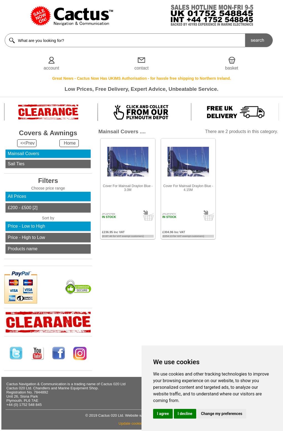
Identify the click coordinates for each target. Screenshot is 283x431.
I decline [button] (185, 413)
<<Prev (27, 143)
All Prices (17, 196)
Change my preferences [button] (221, 413)
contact (141, 68)
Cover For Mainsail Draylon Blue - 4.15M (188, 188)
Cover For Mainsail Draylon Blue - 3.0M (128, 188)
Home (70, 143)
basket (231, 68)
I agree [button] (163, 413)
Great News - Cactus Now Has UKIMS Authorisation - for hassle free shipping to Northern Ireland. (141, 78)
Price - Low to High (26, 226)
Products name (23, 248)
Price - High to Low (26, 237)
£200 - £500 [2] (23, 207)
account (51, 68)
